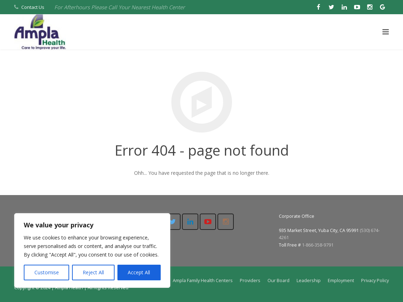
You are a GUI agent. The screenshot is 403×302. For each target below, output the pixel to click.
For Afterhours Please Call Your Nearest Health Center (119, 7)
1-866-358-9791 (317, 245)
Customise (46, 272)
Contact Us (32, 7)
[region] (92, 250)
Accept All (139, 272)
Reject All (93, 272)
